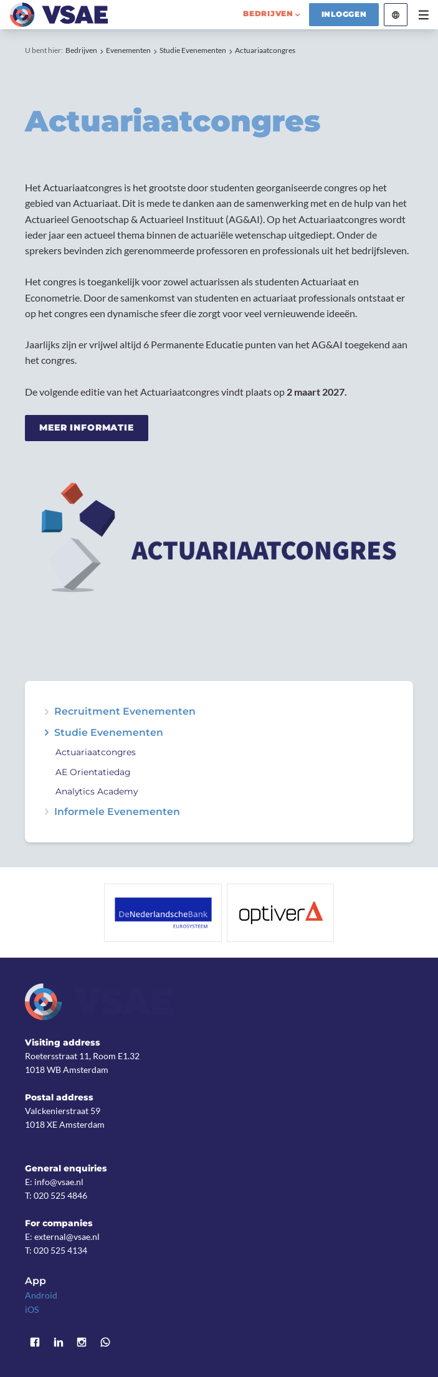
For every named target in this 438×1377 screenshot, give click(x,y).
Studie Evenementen (192, 50)
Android (41, 1295)
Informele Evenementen (117, 811)
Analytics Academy (96, 791)
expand (46, 711)
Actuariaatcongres (265, 50)
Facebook (35, 1342)
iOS (32, 1309)
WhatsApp (105, 1342)
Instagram (82, 1342)
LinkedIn (59, 1342)
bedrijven (268, 13)
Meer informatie (86, 427)
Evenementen (128, 50)
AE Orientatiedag (92, 772)
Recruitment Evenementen (125, 711)
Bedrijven (81, 50)
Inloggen (344, 14)
